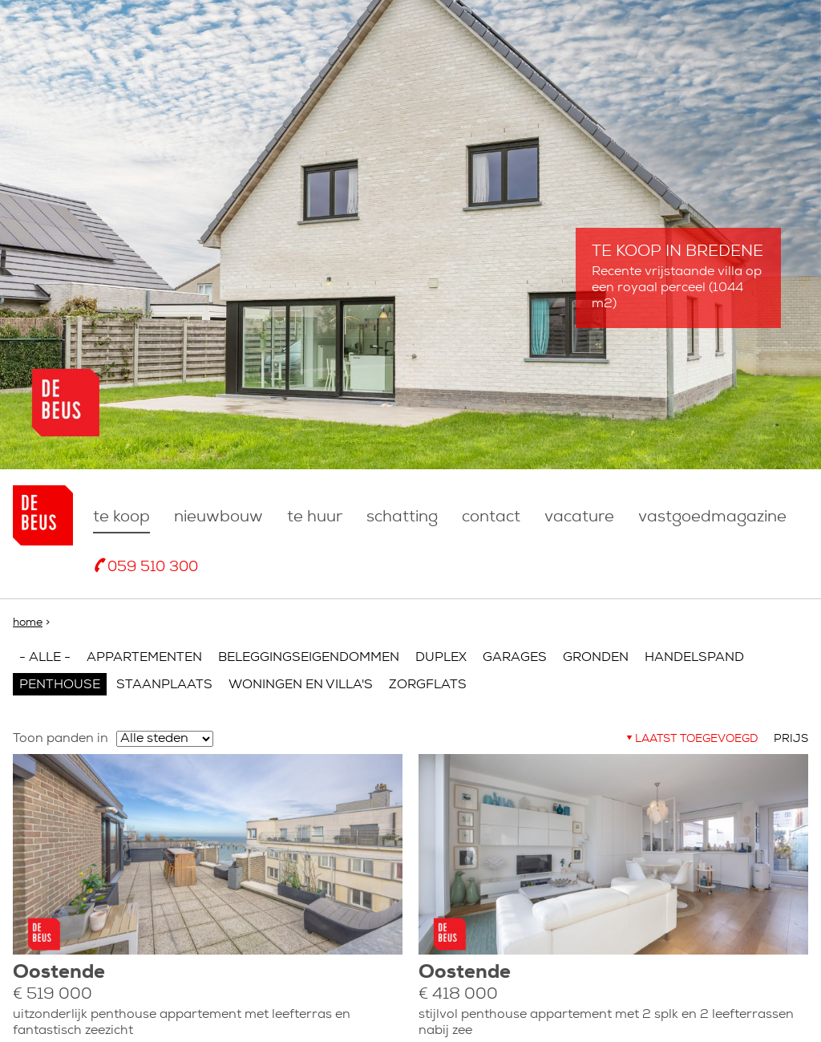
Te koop (121, 517)
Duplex (441, 657)
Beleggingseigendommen (308, 657)
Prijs (791, 739)
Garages (515, 657)
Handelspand (694, 657)
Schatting (402, 517)
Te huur (314, 517)
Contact (491, 517)
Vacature (579, 517)
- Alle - (45, 657)
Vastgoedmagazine (712, 517)
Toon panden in (60, 738)
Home (27, 623)
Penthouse (59, 685)
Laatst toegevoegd (696, 739)
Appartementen (144, 657)
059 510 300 (152, 567)
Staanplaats (164, 685)
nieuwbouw (218, 517)
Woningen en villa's (301, 685)
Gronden (596, 657)
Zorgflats (428, 685)
